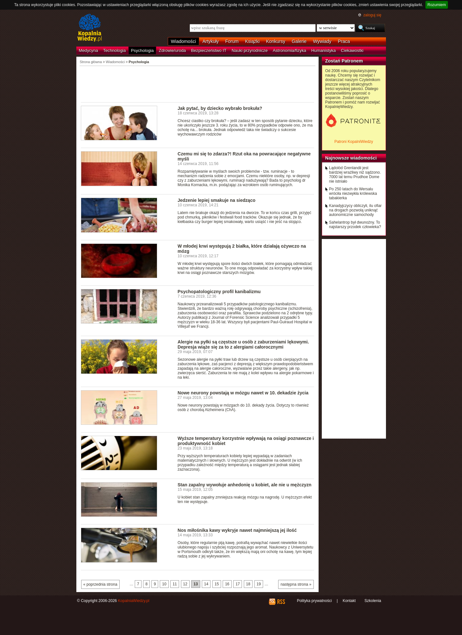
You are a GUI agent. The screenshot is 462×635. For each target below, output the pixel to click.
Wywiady (322, 41)
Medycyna (88, 50)
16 (227, 584)
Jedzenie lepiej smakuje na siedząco (217, 200)
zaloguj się (372, 15)
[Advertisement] (197, 83)
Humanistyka (323, 50)
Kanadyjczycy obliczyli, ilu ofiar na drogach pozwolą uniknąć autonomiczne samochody (355, 210)
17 (237, 584)
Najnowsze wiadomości (351, 158)
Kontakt (349, 600)
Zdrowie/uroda (172, 50)
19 (259, 584)
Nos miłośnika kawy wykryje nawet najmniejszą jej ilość (237, 530)
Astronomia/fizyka (289, 50)
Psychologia (142, 50)
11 (175, 584)
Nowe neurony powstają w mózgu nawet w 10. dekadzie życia (243, 392)
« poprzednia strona (100, 584)
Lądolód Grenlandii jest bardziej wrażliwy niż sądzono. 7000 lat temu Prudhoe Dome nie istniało (355, 175)
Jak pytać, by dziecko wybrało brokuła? (220, 108)
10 (164, 584)
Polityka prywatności (314, 600)
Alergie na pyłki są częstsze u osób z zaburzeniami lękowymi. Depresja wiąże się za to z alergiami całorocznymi (243, 344)
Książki (252, 41)
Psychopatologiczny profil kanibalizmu (219, 291)
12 (185, 584)
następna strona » (295, 584)
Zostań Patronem (344, 60)
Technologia (114, 50)
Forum (232, 41)
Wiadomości (183, 41)
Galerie (299, 41)
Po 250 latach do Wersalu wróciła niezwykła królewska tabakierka (353, 193)
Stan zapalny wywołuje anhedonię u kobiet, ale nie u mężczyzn (245, 484)
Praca (344, 41)
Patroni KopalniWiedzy (353, 141)
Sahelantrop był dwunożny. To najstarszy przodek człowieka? (355, 224)
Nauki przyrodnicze (250, 50)
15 (217, 584)
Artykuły (210, 41)
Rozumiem (436, 5)
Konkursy (275, 41)
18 (248, 584)
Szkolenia (372, 600)
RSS (281, 601)
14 (206, 584)
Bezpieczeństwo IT (209, 50)
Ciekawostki (352, 50)
